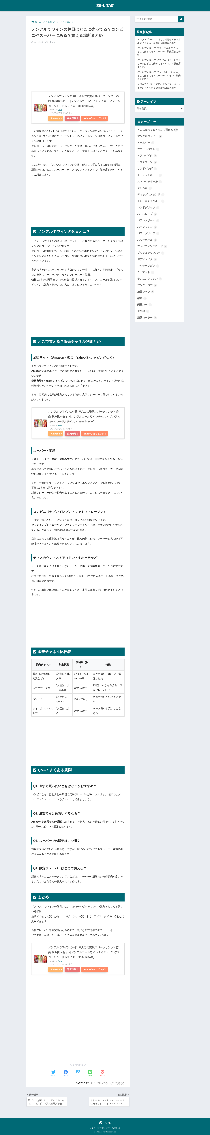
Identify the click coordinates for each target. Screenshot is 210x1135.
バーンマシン (147, 227)
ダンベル (144, 188)
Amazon (55, 118)
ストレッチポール (149, 181)
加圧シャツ (145, 291)
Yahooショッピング (94, 118)
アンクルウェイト (149, 136)
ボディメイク (147, 259)
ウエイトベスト (148, 149)
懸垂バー (144, 304)
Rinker (60, 110)
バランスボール (148, 220)
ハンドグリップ (148, 207)
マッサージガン (148, 265)
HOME (105, 1123)
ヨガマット (145, 272)
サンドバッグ (147, 168)
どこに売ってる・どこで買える (108, 1083)
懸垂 (142, 298)
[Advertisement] (78, 67)
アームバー (145, 142)
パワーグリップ (148, 233)
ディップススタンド (150, 194)
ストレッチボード (149, 175)
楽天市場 (71, 118)
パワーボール (147, 240)
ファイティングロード (152, 246)
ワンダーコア (147, 285)
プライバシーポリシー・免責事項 (105, 1128)
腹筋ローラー (147, 317)
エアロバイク (147, 155)
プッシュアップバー (150, 253)
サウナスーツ (147, 162)
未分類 (143, 311)
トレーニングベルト (150, 201)
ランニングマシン (149, 278)
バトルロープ (147, 214)
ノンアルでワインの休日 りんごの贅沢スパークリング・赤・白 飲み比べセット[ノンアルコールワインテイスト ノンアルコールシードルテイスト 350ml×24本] (84, 100)
